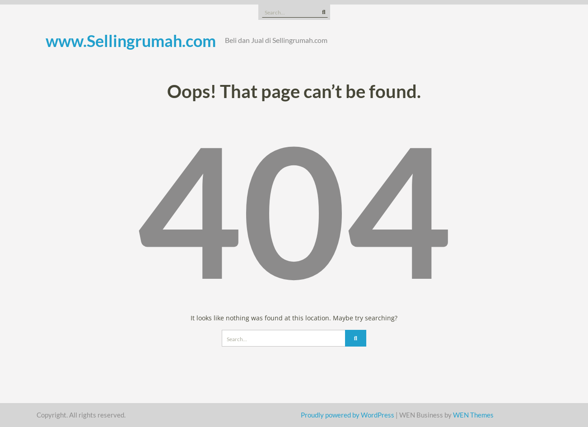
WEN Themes (473, 415)
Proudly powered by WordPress (347, 415)
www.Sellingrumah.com (131, 41)
